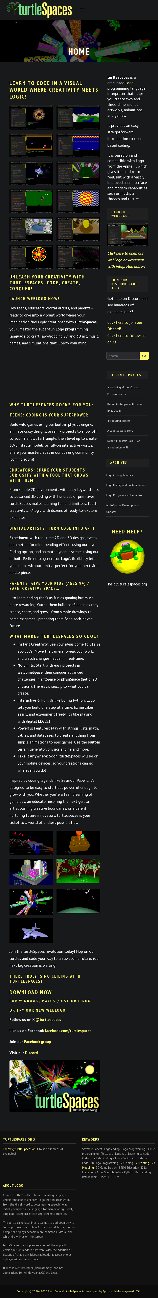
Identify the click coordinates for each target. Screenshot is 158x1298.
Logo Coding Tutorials (119, 475)
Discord (31, 1052)
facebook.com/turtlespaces (68, 1030)
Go (144, 356)
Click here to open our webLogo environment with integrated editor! (126, 260)
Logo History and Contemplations (126, 485)
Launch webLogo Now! (34, 298)
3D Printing (142, 1163)
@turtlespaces (48, 1019)
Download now (30, 992)
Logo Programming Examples (124, 495)
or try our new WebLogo (37, 1010)
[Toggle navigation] (82, 10)
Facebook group (37, 1041)
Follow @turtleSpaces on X (20, 1149)
